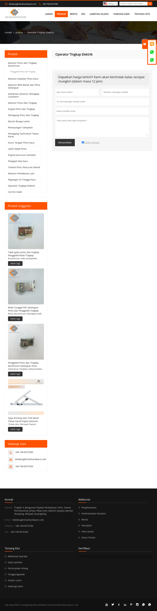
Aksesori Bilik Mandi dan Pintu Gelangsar (24, 86)
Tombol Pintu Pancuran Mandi (24, 167)
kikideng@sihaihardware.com (22, 4)
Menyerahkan (65, 142)
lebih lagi (15, 263)
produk (61, 14)
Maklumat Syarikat (17, 556)
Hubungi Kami (15, 586)
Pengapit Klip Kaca (18, 161)
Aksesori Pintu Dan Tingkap (22, 103)
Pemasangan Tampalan (20, 127)
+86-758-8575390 (50, 4)
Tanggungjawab (16, 574)
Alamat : (9, 507)
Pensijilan (87, 525)
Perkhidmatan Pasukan (94, 513)
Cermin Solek (15, 192)
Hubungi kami (121, 14)
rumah (8, 32)
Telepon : (9, 525)
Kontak (9, 499)
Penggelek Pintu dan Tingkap (23, 71)
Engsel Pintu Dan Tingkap (21, 109)
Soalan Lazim (15, 580)
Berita (73, 14)
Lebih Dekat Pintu (17, 148)
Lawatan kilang (99, 14)
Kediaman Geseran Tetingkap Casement (23, 95)
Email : (8, 519)
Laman (49, 14)
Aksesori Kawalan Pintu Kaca (23, 78)
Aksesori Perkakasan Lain (21, 173)
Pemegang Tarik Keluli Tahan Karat (23, 135)
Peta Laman (88, 531)
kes (83, 14)
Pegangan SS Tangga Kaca (22, 179)
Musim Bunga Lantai (19, 121)
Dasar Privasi (88, 537)
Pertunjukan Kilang (18, 568)
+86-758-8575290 (24, 466)
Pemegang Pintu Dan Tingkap (23, 115)
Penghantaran (89, 507)
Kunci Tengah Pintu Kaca (21, 142)
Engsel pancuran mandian (22, 155)
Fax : (7, 531)
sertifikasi (84, 548)
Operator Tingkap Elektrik (21, 185)
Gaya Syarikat (15, 562)
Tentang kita (142, 14)
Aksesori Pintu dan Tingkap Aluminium (22, 64)
